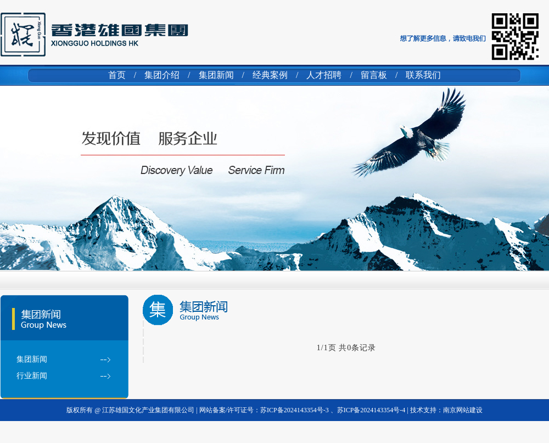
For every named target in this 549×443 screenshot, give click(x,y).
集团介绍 (162, 75)
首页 (117, 75)
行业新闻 (31, 376)
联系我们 (423, 75)
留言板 (374, 75)
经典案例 (270, 75)
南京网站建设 (463, 410)
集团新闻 (216, 75)
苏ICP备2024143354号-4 (371, 410)
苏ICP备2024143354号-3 (295, 410)
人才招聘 (323, 75)
